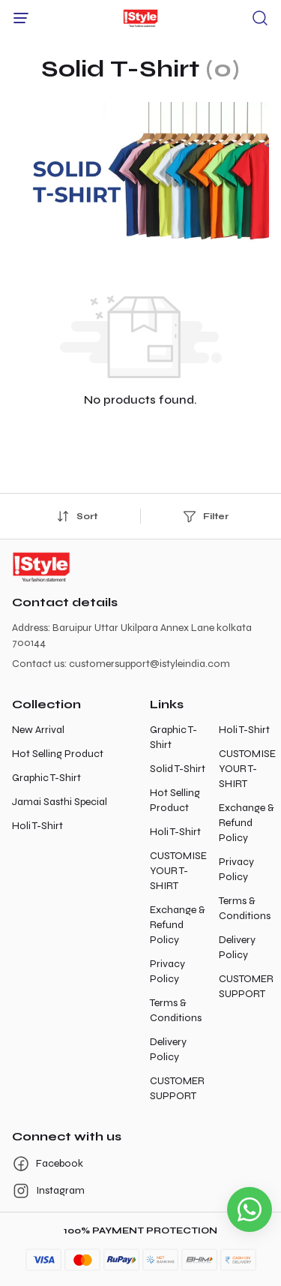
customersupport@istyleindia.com (149, 663)
